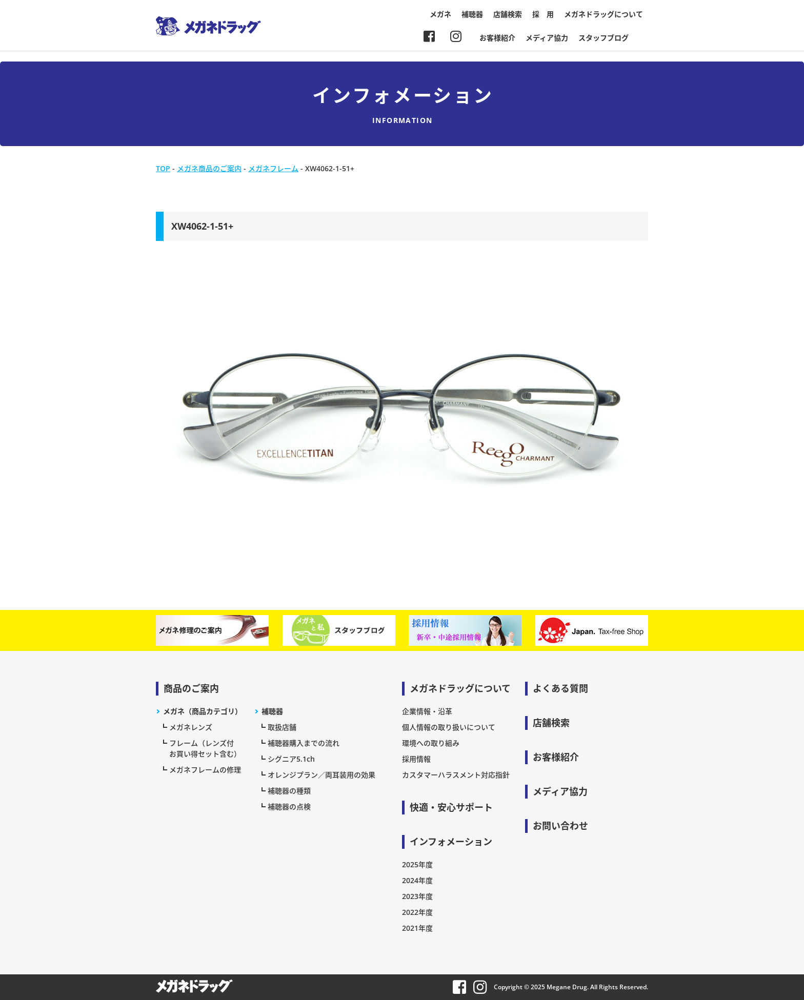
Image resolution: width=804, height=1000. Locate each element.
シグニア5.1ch (291, 759)
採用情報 (416, 759)
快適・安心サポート (451, 807)
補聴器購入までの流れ (303, 743)
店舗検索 (507, 14)
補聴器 (472, 14)
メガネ (440, 14)
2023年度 (417, 896)
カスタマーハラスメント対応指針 (456, 775)
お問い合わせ (560, 826)
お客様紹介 (497, 38)
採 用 (543, 14)
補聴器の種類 (289, 790)
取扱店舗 (282, 727)
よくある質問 (560, 688)
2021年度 (417, 928)
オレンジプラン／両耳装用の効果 (321, 775)
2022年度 (417, 912)
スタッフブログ (603, 38)
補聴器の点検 (289, 806)
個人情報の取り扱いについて (448, 727)
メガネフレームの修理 (205, 769)
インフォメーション (451, 841)
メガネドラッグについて (603, 14)
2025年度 (417, 864)
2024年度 (417, 880)
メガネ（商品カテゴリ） (202, 711)
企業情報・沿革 (427, 711)
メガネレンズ (190, 727)
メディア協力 (547, 38)
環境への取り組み (430, 743)
